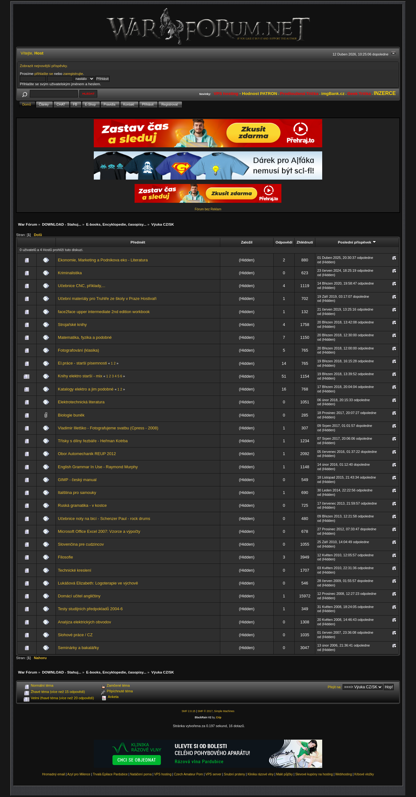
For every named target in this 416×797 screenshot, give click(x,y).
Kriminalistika (70, 272)
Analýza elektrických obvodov (84, 622)
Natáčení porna (141, 774)
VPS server (213, 774)
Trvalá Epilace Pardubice (110, 774)
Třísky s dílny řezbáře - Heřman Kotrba (93, 440)
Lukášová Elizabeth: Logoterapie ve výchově (98, 583)
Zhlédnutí (304, 242)
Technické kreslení (74, 570)
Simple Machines (224, 711)
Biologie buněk (71, 415)
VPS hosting (162, 774)
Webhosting (343, 774)
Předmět (138, 242)
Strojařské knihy (72, 324)
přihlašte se (44, 73)
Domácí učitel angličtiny (79, 596)
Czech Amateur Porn (188, 774)
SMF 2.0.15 (188, 711)
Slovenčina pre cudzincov (81, 544)
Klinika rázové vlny (261, 774)
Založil (246, 242)
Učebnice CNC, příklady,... (81, 285)
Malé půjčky (284, 774)
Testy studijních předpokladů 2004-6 (90, 608)
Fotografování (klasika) (78, 350)
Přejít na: (334, 687)
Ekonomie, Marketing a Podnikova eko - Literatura (103, 260)
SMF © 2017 (205, 711)
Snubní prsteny (234, 774)
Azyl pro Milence (78, 774)
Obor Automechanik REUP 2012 (87, 453)
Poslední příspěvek (357, 242)
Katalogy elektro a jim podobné (86, 389)
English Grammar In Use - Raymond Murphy (98, 466)
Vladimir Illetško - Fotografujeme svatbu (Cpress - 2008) (108, 428)
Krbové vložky (364, 774)
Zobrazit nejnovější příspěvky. (44, 66)
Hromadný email (53, 774)
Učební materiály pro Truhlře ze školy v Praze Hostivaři (107, 298)
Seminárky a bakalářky (78, 647)
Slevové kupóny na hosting (314, 774)
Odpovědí (283, 242)
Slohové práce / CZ (75, 634)
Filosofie (65, 557)
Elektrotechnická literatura (81, 402)
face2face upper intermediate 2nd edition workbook (104, 311)
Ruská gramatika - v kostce (82, 505)
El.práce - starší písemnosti (82, 363)
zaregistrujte (73, 73)
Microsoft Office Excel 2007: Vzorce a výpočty (99, 531)
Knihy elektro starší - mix (80, 376)
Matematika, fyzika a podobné (85, 337)
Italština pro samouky (77, 492)
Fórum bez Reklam (208, 209)
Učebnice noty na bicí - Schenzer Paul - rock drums (104, 518)
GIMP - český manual (77, 479)
